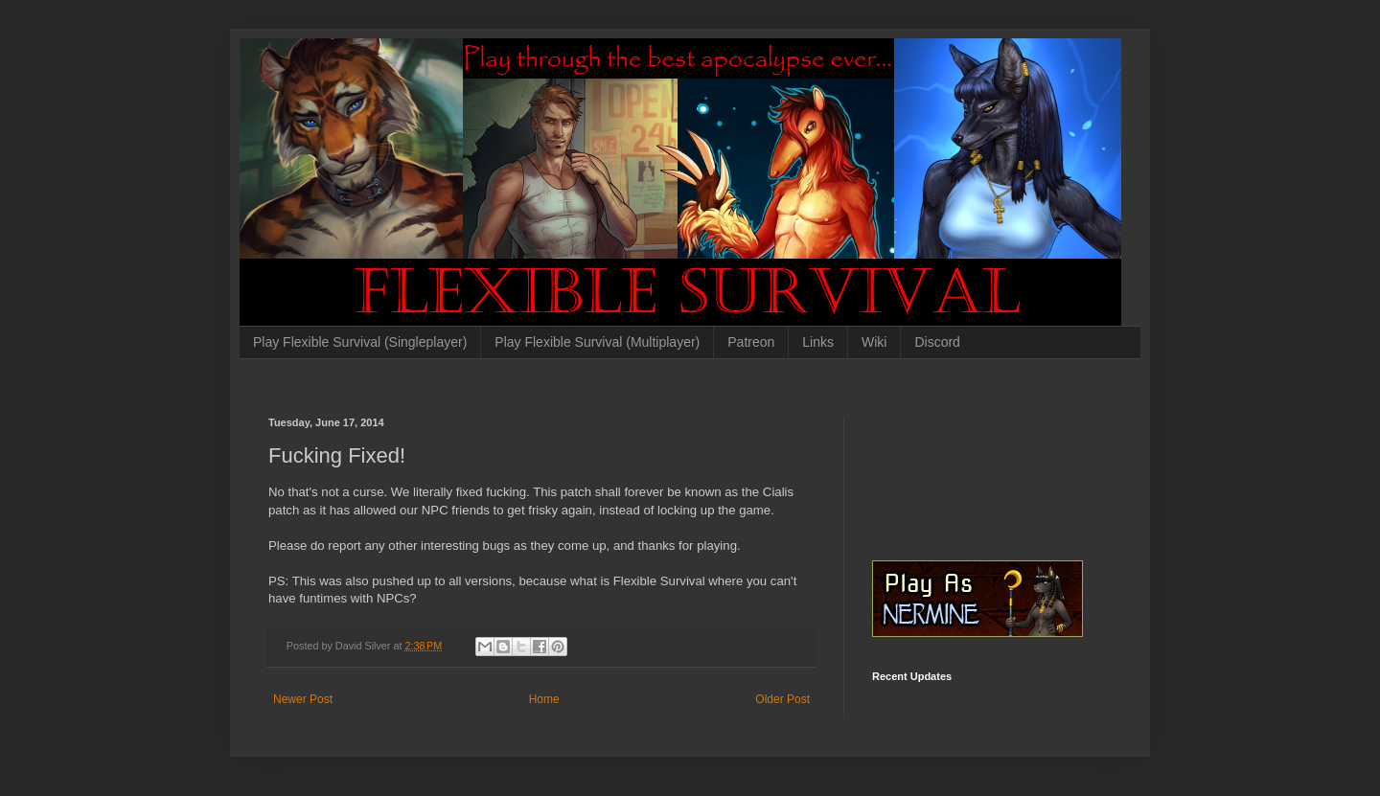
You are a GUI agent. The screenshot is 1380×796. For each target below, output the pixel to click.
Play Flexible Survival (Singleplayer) (360, 342)
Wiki (874, 342)
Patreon (750, 342)
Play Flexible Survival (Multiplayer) (597, 342)
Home (544, 699)
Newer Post (303, 699)
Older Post (782, 699)
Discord (936, 342)
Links (818, 342)
